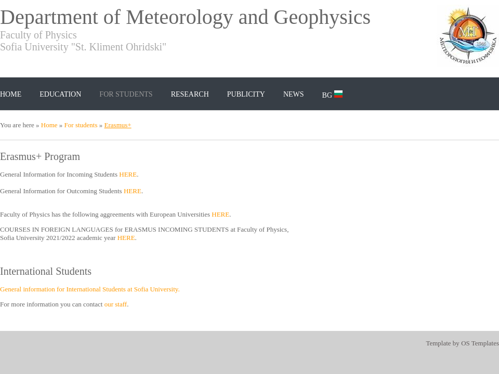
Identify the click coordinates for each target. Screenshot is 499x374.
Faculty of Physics (38, 35)
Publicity (246, 94)
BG (332, 94)
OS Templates (480, 343)
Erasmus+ (118, 125)
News (293, 94)
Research (190, 94)
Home (10, 94)
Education (60, 94)
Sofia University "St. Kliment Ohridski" (83, 46)
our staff (115, 304)
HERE (128, 174)
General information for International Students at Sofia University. (90, 289)
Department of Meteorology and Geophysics (185, 17)
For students (125, 94)
